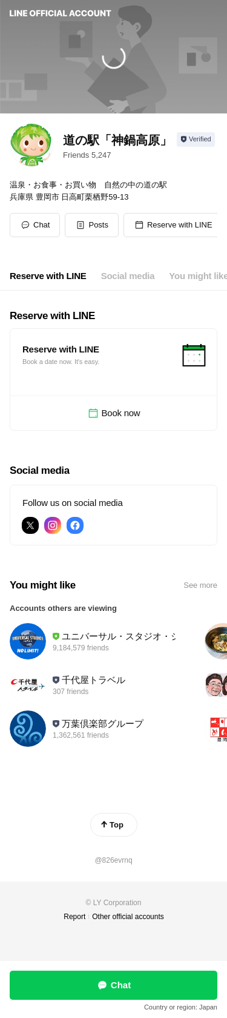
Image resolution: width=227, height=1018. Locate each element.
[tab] (48, 276)
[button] (92, 225)
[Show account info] (196, 139)
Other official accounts (128, 916)
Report (74, 916)
